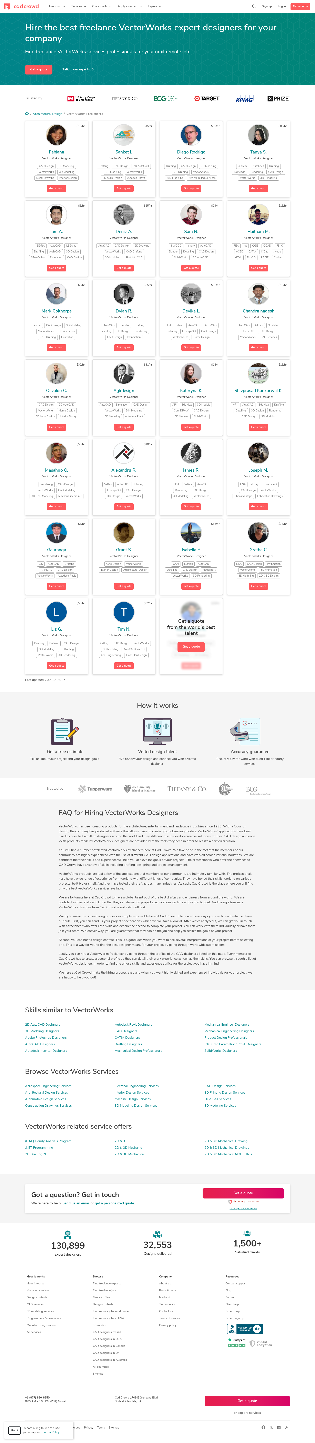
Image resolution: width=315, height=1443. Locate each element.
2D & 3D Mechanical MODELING (228, 1154)
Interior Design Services (132, 1092)
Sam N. (191, 232)
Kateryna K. (191, 391)
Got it (14, 1430)
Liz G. (56, 629)
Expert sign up (234, 1318)
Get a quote (300, 6)
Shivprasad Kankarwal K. (258, 391)
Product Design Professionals (225, 1037)
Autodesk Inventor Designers (46, 1051)
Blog (228, 1290)
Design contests (37, 1297)
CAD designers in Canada (109, 1346)
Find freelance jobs (105, 1290)
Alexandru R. (123, 470)
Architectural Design (47, 114)
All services (34, 1332)
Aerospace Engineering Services (48, 1086)
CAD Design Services (220, 1086)
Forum (229, 1297)
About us (165, 1283)
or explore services (243, 1208)
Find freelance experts (107, 1283)
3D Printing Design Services (224, 1092)
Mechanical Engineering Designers (229, 1031)
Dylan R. (124, 311)
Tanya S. (258, 152)
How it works (35, 1283)
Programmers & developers (44, 1318)
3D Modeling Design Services (136, 1105)
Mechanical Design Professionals (138, 1051)
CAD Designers (126, 1031)
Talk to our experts (78, 69)
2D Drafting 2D (36, 1154)
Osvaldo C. (56, 391)
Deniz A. (124, 232)
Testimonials (167, 1304)
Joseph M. (258, 470)
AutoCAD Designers (40, 1044)
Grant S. (124, 550)
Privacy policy (167, 1325)
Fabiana (56, 152)
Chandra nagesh (258, 311)
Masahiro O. (56, 470)
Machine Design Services (133, 1099)
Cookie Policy (50, 1432)
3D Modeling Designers (42, 1031)
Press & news (168, 1290)
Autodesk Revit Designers (133, 1024)
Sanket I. (123, 152)
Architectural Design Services (46, 1092)
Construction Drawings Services (48, 1105)
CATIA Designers (127, 1037)
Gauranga (56, 550)
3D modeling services (40, 1311)
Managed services (38, 1290)
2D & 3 (120, 1141)
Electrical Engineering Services (137, 1086)
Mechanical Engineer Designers (227, 1024)
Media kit (165, 1297)
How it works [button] (36, 1276)
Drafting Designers (128, 1044)
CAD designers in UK (106, 1353)
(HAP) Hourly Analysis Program (48, 1141)
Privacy (88, 1427)
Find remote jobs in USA (108, 1318)
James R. (191, 470)
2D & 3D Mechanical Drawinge (226, 1148)
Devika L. (191, 311)
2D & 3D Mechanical (129, 1154)
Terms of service (169, 1318)
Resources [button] (232, 1276)
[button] (78, 6)
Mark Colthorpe (57, 311)
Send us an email (76, 1203)
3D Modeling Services (220, 1105)
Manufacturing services (41, 1325)
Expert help (232, 1311)
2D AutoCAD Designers (42, 1024)
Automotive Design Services (45, 1099)
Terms (101, 1427)
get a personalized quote (114, 1203)
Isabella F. (191, 550)
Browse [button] (98, 1276)
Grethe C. (259, 550)
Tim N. (124, 629)
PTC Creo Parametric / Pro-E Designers (232, 1044)
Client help (232, 1304)
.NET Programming (39, 1148)
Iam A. (56, 232)
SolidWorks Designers (220, 1051)
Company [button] (165, 1276)
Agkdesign (123, 391)
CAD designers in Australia (110, 1360)
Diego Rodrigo (191, 152)
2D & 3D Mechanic (128, 1148)
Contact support (235, 1283)
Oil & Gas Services (217, 1099)
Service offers (101, 1297)
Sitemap (98, 1373)
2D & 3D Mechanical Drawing (225, 1141)
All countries (101, 1367)
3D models (99, 1325)
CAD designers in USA (107, 1339)
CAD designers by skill (107, 1332)
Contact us (166, 1311)
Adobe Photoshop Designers (46, 1037)
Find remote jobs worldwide (111, 1311)
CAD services (35, 1304)
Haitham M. (258, 232)
